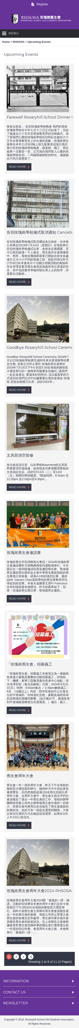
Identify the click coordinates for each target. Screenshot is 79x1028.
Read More (19, 167)
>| (30, 956)
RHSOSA (19, 41)
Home (6, 41)
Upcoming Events (39, 41)
